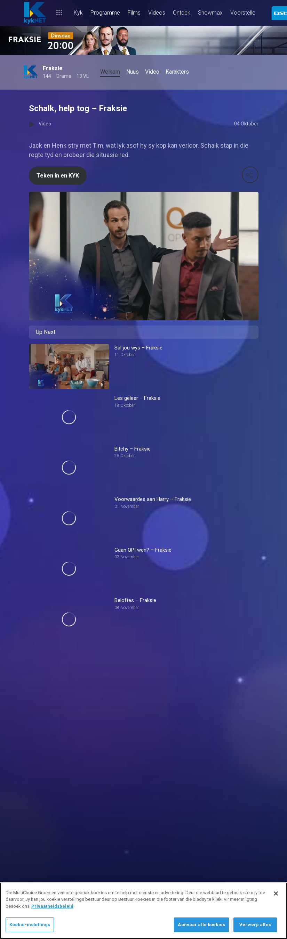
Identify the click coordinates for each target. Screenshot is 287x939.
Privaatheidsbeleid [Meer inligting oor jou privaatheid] (52, 906)
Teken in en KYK (58, 175)
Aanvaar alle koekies (201, 924)
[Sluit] (276, 893)
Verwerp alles (255, 924)
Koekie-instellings (29, 924)
